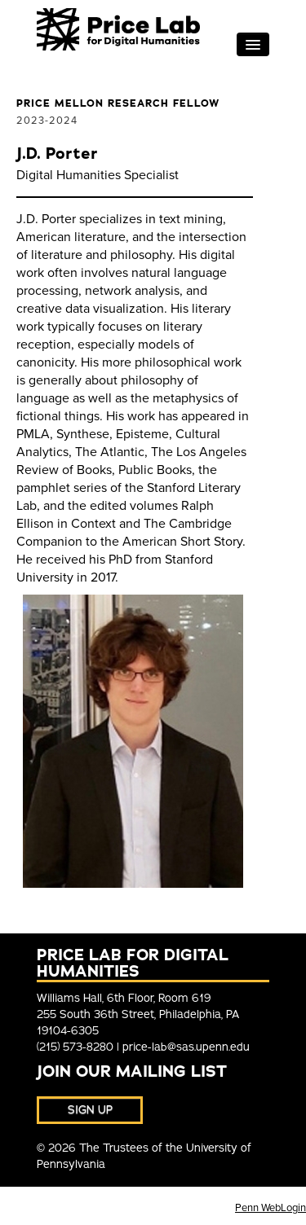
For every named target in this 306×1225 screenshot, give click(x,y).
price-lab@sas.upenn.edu (186, 1047)
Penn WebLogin (270, 1207)
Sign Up (90, 1109)
